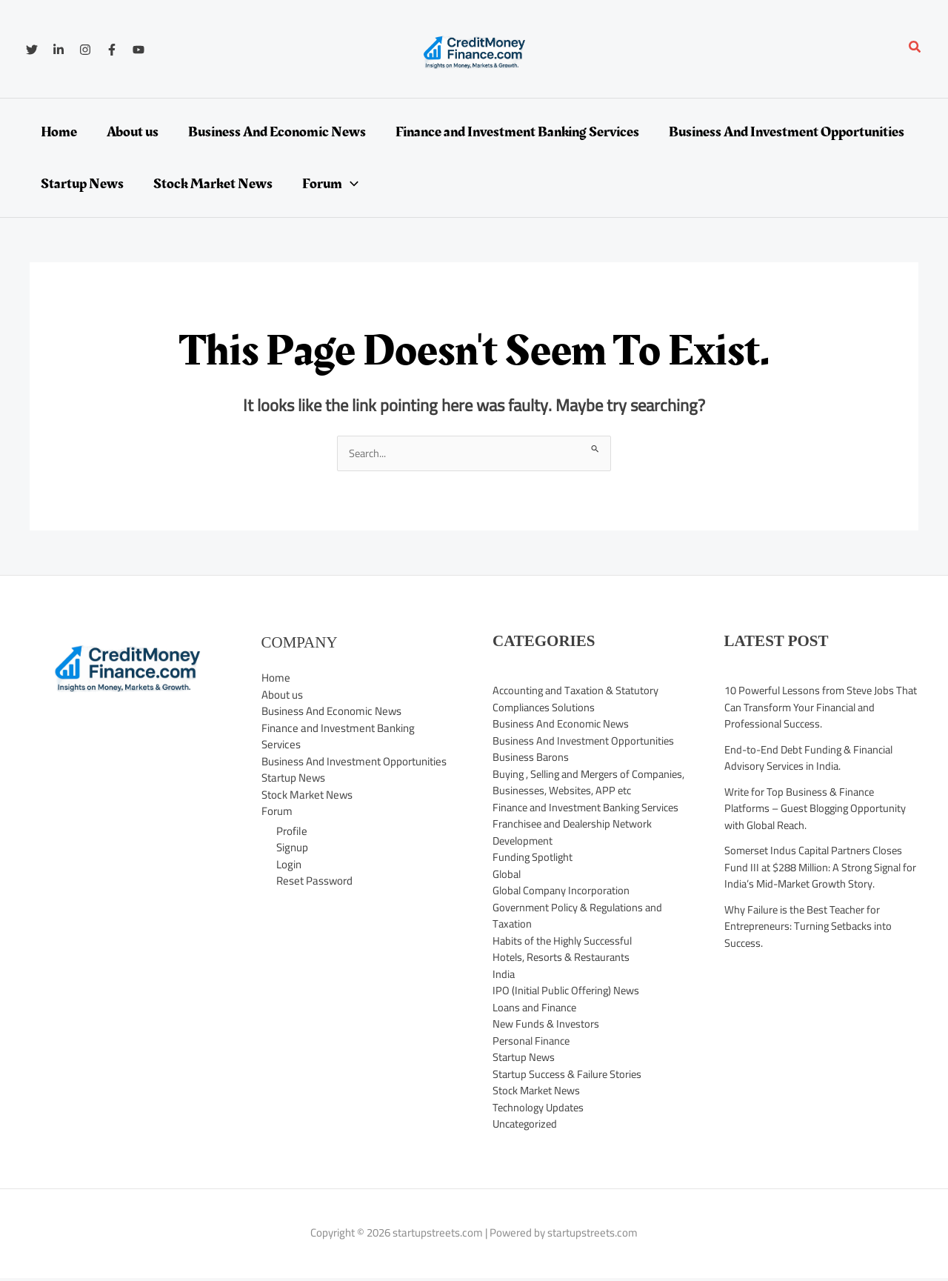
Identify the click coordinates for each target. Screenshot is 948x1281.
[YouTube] (138, 50)
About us (282, 695)
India (504, 1007)
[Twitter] (32, 50)
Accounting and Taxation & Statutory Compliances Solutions (578, 699)
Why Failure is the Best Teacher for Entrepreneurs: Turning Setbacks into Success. (810, 926)
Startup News (293, 778)
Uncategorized (527, 1157)
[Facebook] (112, 50)
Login (288, 864)
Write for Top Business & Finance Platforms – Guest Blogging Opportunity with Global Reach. (818, 808)
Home (275, 678)
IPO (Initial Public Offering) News (568, 1024)
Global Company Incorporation (564, 924)
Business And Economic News (331, 711)
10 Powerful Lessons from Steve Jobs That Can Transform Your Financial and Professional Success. (814, 707)
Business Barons (531, 757)
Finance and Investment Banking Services (338, 737)
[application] (350, 184)
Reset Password (314, 881)
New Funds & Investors (547, 1057)
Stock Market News (307, 795)
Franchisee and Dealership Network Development (576, 866)
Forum (277, 811)
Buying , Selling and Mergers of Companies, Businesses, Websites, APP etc (584, 790)
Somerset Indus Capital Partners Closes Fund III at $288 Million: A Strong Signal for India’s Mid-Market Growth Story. (816, 867)
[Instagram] (85, 50)
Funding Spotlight (534, 891)
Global (508, 907)
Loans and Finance (536, 1040)
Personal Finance (533, 1074)
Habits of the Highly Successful (565, 974)
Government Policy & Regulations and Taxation (581, 949)
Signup (292, 848)
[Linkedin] (58, 50)
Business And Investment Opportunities (354, 762)
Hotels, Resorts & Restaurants (563, 991)
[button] (915, 48)
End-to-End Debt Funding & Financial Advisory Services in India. (811, 758)
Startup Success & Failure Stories (570, 1107)
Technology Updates (541, 1140)
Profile (291, 831)
